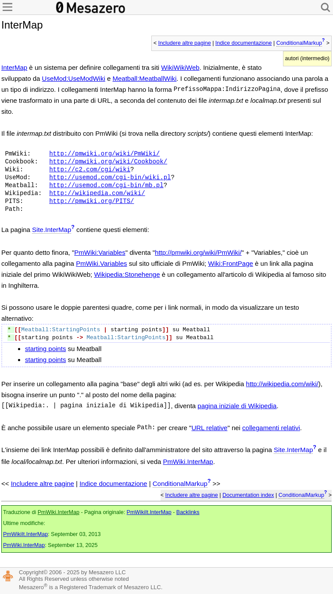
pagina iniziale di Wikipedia (236, 405)
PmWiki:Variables (99, 252)
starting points (45, 348)
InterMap (14, 67)
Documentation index (248, 495)
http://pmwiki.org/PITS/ (91, 201)
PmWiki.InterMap (188, 461)
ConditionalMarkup (299, 43)
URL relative (209, 427)
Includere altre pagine (184, 43)
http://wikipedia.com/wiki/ (97, 193)
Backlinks (188, 512)
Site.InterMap (51, 229)
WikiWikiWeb (180, 67)
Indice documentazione (243, 43)
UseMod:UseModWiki (73, 78)
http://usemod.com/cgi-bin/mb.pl (106, 185)
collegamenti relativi (271, 427)
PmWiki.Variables (101, 263)
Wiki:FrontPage (230, 263)
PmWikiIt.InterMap (149, 512)
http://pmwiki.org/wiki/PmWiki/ (104, 153)
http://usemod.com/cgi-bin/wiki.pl (110, 177)
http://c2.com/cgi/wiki (89, 169)
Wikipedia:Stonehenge (127, 274)
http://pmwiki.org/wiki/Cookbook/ (108, 161)
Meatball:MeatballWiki (144, 78)
